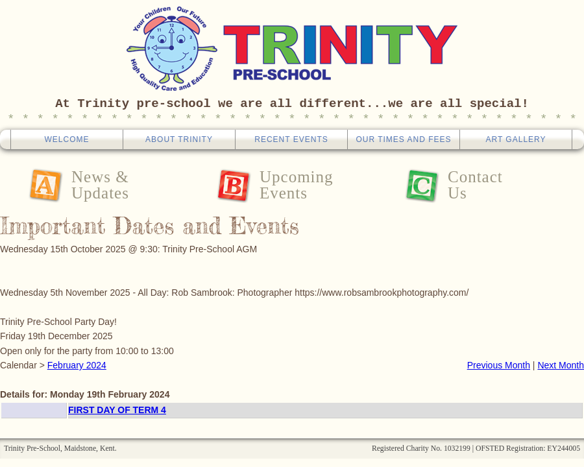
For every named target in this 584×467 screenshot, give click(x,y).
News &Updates (100, 185)
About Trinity (179, 139)
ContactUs (475, 185)
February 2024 (76, 365)
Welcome (66, 139)
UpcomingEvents (297, 185)
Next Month (560, 365)
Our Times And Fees (403, 139)
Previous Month (498, 365)
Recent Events (291, 139)
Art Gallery (515, 139)
